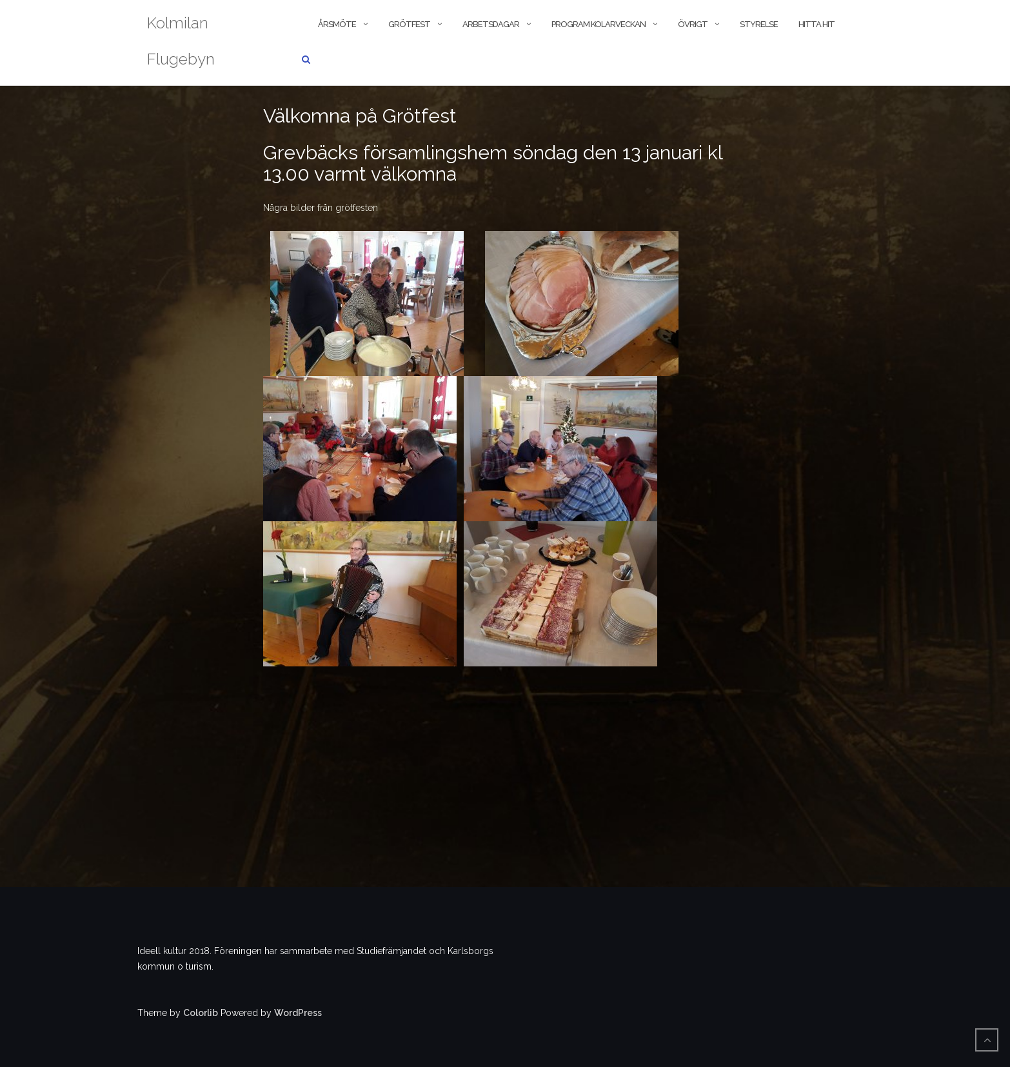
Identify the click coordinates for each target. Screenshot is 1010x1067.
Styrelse (759, 24)
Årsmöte (337, 24)
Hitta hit (816, 24)
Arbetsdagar (490, 24)
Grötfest (409, 24)
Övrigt (693, 24)
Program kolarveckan (598, 24)
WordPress (298, 1013)
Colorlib (200, 1013)
